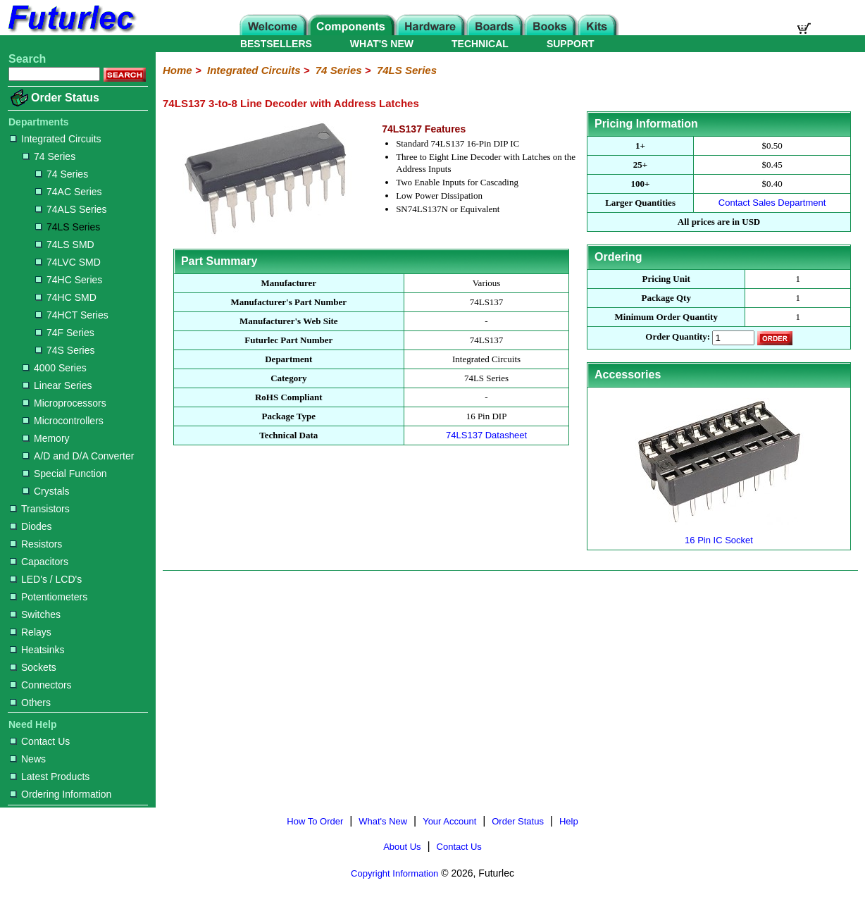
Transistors (40, 508)
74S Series (64, 350)
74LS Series (67, 227)
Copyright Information (394, 873)
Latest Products (49, 776)
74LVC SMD (68, 262)
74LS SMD (64, 244)
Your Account (449, 821)
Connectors (41, 685)
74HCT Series (71, 315)
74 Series (49, 156)
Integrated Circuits (55, 138)
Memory (46, 438)
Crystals (46, 491)
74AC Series (68, 191)
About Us (402, 846)
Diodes (31, 526)
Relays (30, 632)
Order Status (65, 98)
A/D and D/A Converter (78, 456)
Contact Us (40, 741)
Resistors (36, 544)
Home (177, 70)
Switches (35, 614)
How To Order (315, 821)
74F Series (64, 332)
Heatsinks (37, 649)
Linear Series (57, 385)
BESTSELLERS (276, 43)
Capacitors (39, 561)
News (28, 759)
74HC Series (68, 279)
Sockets (33, 667)
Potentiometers (48, 596)
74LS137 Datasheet (486, 435)
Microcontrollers (63, 420)
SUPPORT (571, 43)
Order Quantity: (677, 337)
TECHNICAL (480, 43)
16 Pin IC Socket (719, 534)
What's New (383, 821)
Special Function (65, 473)
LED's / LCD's (46, 579)
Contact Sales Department (772, 202)
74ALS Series (71, 209)
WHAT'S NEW (381, 43)
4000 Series (55, 367)
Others (30, 702)
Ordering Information (60, 794)
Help (568, 821)
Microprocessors (64, 403)
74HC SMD (66, 297)
